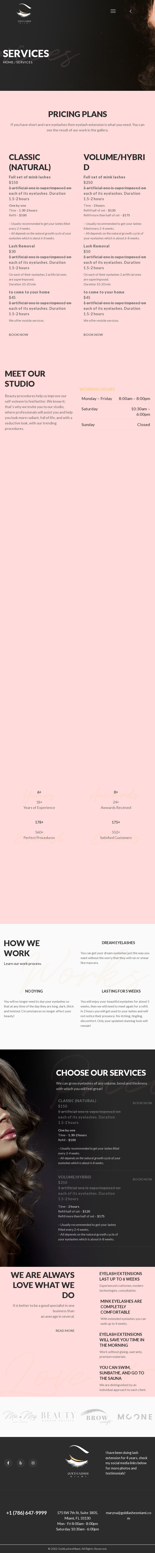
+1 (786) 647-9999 (26, 1513)
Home (8, 62)
